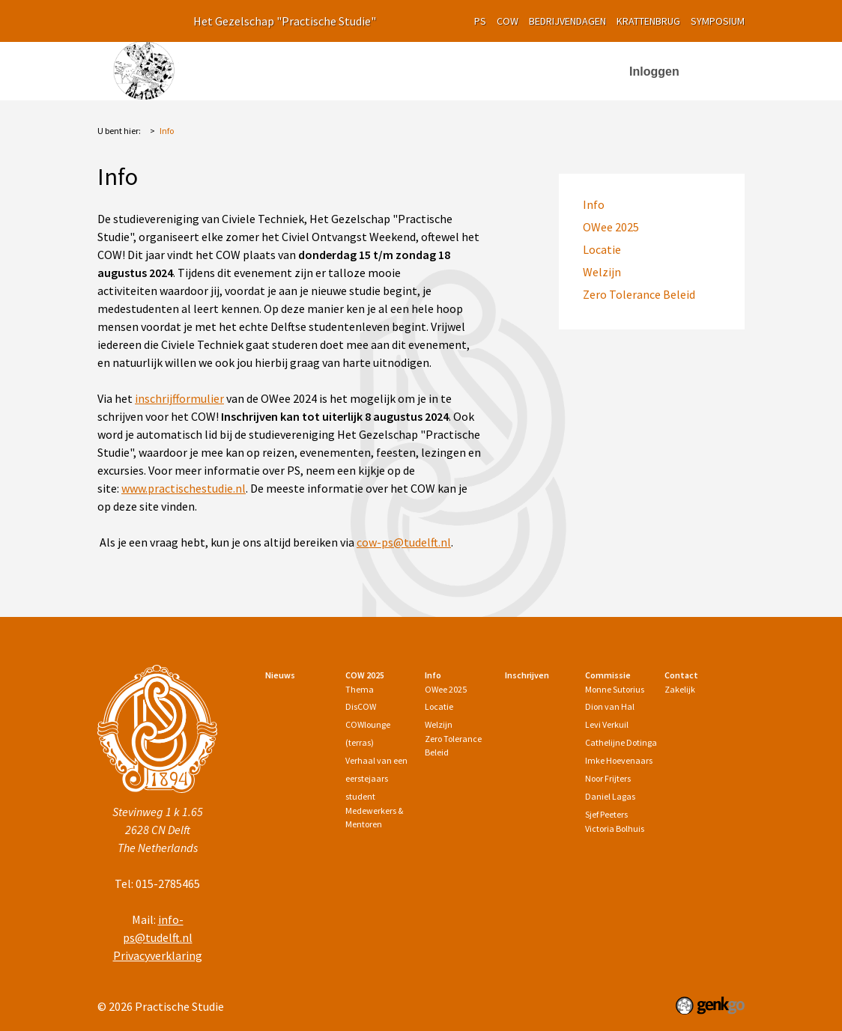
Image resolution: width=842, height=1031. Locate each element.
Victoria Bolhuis (614, 828)
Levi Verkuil (607, 724)
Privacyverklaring (157, 955)
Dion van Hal (609, 706)
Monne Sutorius (614, 689)
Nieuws (299, 68)
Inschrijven (520, 68)
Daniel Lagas (610, 796)
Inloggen (654, 71)
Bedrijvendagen (567, 21)
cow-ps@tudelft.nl (404, 542)
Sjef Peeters (606, 814)
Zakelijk (679, 689)
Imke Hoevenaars (618, 760)
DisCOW (360, 706)
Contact (681, 675)
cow (507, 21)
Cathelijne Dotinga (621, 742)
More (586, 68)
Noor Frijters (608, 778)
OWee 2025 (611, 227)
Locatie (602, 250)
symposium (718, 21)
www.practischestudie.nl (183, 488)
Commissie (608, 675)
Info (442, 68)
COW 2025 (367, 68)
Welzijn (602, 272)
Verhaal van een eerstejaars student (376, 778)
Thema (359, 689)
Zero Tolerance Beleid (639, 295)
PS (480, 21)
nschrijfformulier (181, 398)
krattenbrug (648, 21)
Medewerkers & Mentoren (374, 817)
